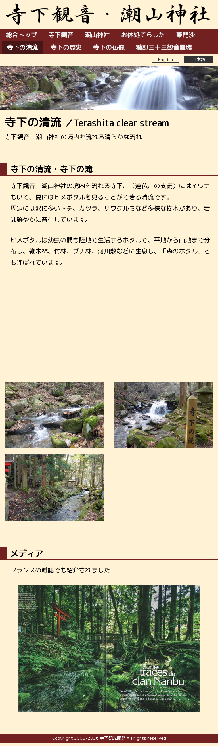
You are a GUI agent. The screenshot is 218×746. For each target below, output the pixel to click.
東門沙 (185, 34)
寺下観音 (60, 34)
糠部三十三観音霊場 (164, 47)
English (165, 59)
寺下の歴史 (66, 47)
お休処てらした (143, 34)
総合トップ (21, 34)
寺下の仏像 (108, 47)
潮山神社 (97, 34)
